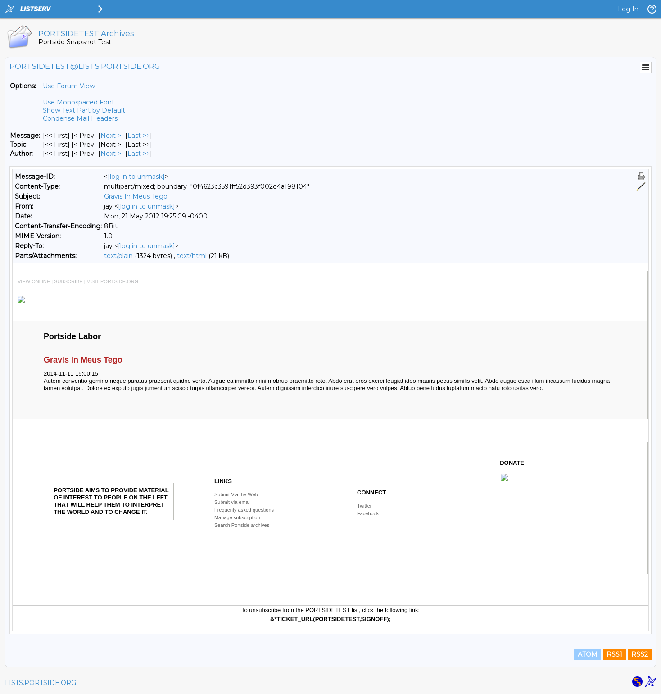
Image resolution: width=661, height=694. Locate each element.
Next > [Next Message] (110, 136)
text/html (192, 256)
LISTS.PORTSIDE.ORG (40, 683)
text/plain (118, 256)
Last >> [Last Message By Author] (138, 154)
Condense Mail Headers (80, 118)
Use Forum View (69, 86)
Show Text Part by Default (84, 110)
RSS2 (639, 654)
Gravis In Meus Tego (136, 196)
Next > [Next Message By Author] (110, 154)
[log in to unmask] (136, 176)
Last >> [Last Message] (138, 136)
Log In (628, 9)
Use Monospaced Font (78, 102)
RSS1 (614, 654)
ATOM (588, 654)
